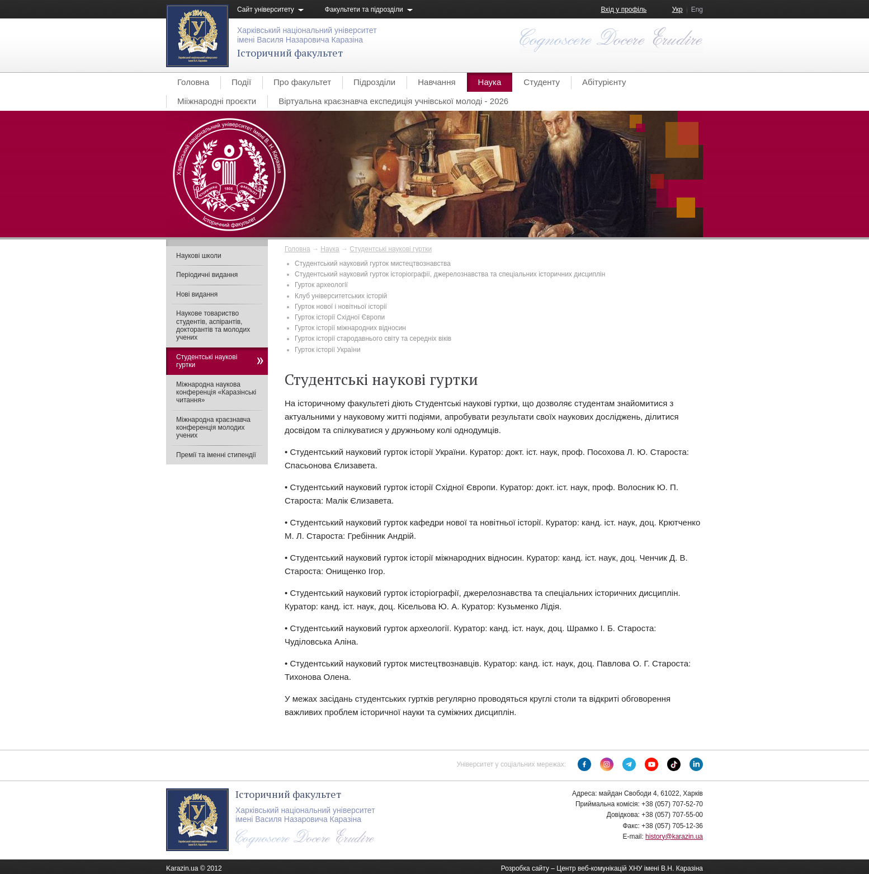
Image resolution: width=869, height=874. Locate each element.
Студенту (541, 82)
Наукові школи (198, 256)
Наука (490, 82)
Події (241, 82)
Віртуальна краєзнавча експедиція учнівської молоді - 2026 (393, 101)
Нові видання (197, 294)
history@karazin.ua (674, 836)
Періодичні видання (207, 275)
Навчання (436, 82)
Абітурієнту (604, 82)
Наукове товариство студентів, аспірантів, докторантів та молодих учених (213, 325)
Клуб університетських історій (341, 296)
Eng (697, 9)
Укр (677, 9)
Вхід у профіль (623, 9)
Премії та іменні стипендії (216, 455)
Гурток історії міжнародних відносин (350, 328)
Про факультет (302, 82)
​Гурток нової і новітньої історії (341, 307)
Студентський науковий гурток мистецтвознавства (373, 263)
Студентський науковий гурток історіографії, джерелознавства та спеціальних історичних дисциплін (450, 274)
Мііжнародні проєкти (216, 101)
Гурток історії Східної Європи (340, 317)
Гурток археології (321, 285)
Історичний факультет (290, 52)
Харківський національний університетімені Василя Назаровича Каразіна (307, 35)
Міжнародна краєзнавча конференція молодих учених (213, 428)
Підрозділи (374, 82)
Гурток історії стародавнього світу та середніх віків (373, 338)
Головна (193, 82)
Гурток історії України (328, 350)
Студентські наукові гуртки (391, 249)
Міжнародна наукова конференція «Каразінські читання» (216, 392)
